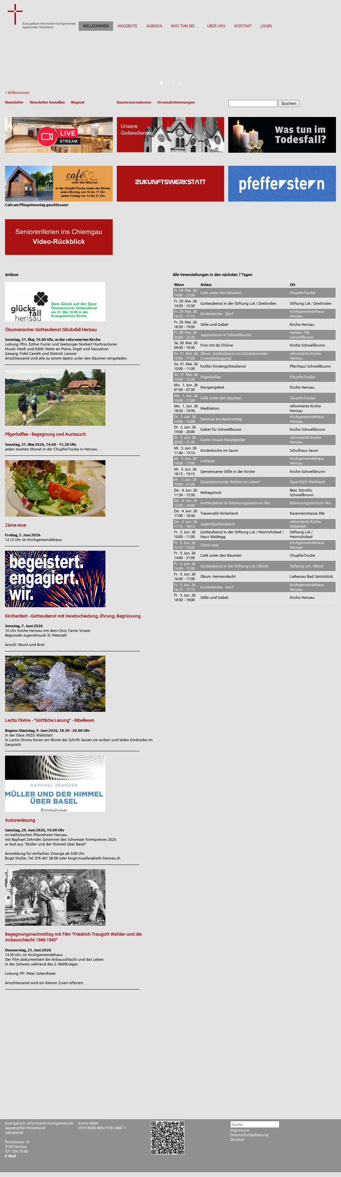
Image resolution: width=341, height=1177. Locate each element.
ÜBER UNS (216, 25)
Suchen (288, 103)
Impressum (239, 1130)
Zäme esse (15, 525)
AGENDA (154, 25)
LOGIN (266, 25)
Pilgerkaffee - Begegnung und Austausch (45, 434)
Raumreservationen (134, 102)
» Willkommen (18, 92)
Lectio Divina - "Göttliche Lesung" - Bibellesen (49, 720)
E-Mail (10, 1156)
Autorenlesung (20, 820)
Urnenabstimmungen (176, 102)
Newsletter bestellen (47, 102)
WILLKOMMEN (96, 25)
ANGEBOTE (127, 25)
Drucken (237, 1139)
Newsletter (14, 102)
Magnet (77, 102)
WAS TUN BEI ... (184, 25)
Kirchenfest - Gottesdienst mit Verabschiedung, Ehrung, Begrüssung (73, 616)
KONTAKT (243, 25)
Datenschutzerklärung (249, 1135)
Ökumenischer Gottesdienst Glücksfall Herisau (51, 330)
